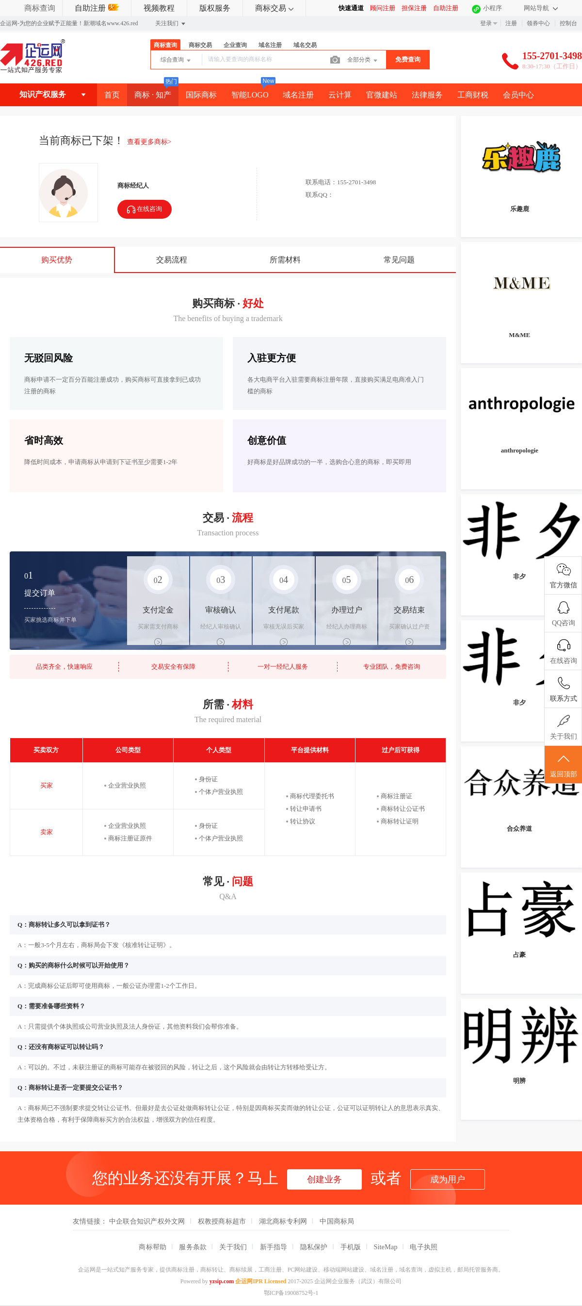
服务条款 (193, 1247)
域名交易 (305, 45)
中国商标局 (337, 1221)
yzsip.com (222, 1281)
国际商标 (201, 95)
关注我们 (171, 23)
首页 (112, 95)
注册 (511, 23)
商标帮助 (152, 1247)
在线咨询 (144, 210)
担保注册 (414, 8)
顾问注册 (382, 8)
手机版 (350, 1247)
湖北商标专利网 (283, 1221)
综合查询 (176, 60)
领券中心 (538, 23)
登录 (486, 23)
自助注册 (97, 8)
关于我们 (233, 1247)
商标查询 (39, 8)
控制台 (568, 23)
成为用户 (447, 1179)
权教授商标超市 (222, 1221)
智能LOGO (249, 95)
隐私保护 (314, 1247)
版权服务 (214, 8)
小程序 (492, 8)
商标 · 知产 (152, 95)
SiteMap (386, 1247)
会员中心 (518, 95)
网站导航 (541, 8)
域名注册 (270, 45)
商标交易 (274, 8)
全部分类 (363, 60)
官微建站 (381, 95)
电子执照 (423, 1247)
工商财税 (472, 95)
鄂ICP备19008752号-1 (291, 1293)
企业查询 (235, 45)
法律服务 (427, 95)
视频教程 (159, 8)
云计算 (340, 95)
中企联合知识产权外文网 (147, 1221)
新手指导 (274, 1247)
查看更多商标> (149, 141)
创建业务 (324, 1179)
